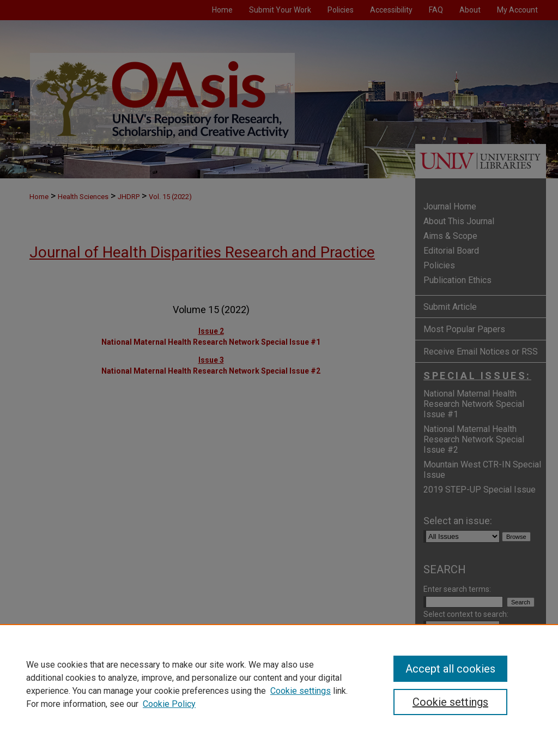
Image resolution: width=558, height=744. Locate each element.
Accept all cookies (450, 668)
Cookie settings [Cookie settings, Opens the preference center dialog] (450, 702)
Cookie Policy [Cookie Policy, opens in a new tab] (169, 704)
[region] (279, 684)
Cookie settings (300, 691)
